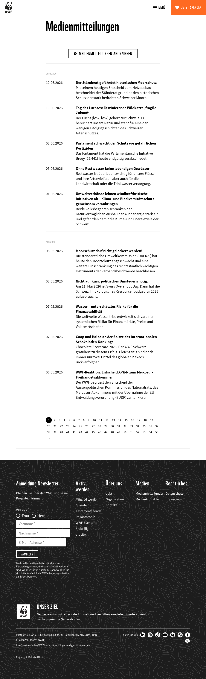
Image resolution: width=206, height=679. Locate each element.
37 (156, 426)
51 (131, 432)
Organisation (115, 499)
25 (80, 426)
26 (86, 426)
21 (55, 426)
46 (99, 432)
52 (137, 432)
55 (156, 432)
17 (138, 420)
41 (67, 432)
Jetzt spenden (191, 7)
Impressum (174, 499)
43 (80, 432)
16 (132, 420)
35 (144, 426)
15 (126, 420)
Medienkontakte (147, 499)
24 (74, 426)
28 (99, 426)
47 (105, 432)
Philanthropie (85, 517)
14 (119, 420)
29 (105, 426)
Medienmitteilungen (150, 493)
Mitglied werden (87, 499)
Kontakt (111, 505)
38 (48, 432)
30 (112, 426)
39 (55, 432)
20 (48, 426)
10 (94, 420)
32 (124, 426)
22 (61, 426)
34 (137, 426)
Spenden (82, 505)
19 (151, 420)
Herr (41, 516)
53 (144, 432)
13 (113, 420)
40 (61, 432)
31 (118, 426)
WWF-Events (84, 523)
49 (118, 432)
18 (145, 420)
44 (86, 432)
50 (124, 432)
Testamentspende (88, 511)
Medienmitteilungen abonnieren (105, 53)
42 (74, 432)
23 (67, 426)
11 (100, 420)
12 (107, 420)
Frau (25, 516)
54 (150, 432)
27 (93, 426)
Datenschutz (174, 493)
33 (131, 426)
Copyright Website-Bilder (30, 657)
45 (93, 432)
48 (112, 432)
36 (150, 426)
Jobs (109, 493)
